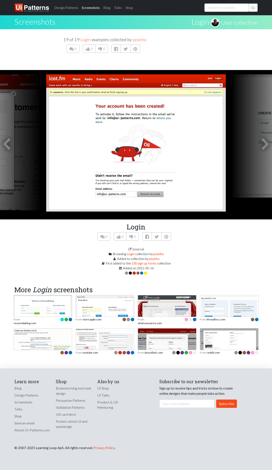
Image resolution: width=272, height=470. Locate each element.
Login (200, 21)
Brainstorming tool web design (73, 390)
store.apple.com (92, 319)
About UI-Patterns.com (32, 430)
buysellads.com (154, 352)
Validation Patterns (70, 407)
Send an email (24, 423)
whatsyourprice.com (150, 323)
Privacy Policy (104, 448)
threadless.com (216, 319)
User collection (239, 22)
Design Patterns (26, 395)
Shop (129, 7)
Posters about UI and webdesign (71, 424)
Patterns (66, 7)
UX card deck (66, 414)
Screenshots (91, 7)
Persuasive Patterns (70, 400)
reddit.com (213, 352)
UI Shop (103, 388)
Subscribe (226, 404)
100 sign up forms (144, 263)
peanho (139, 39)
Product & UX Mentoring (107, 404)
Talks (118, 7)
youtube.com (90, 352)
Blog (106, 7)
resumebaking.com (25, 323)
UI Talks (103, 395)
